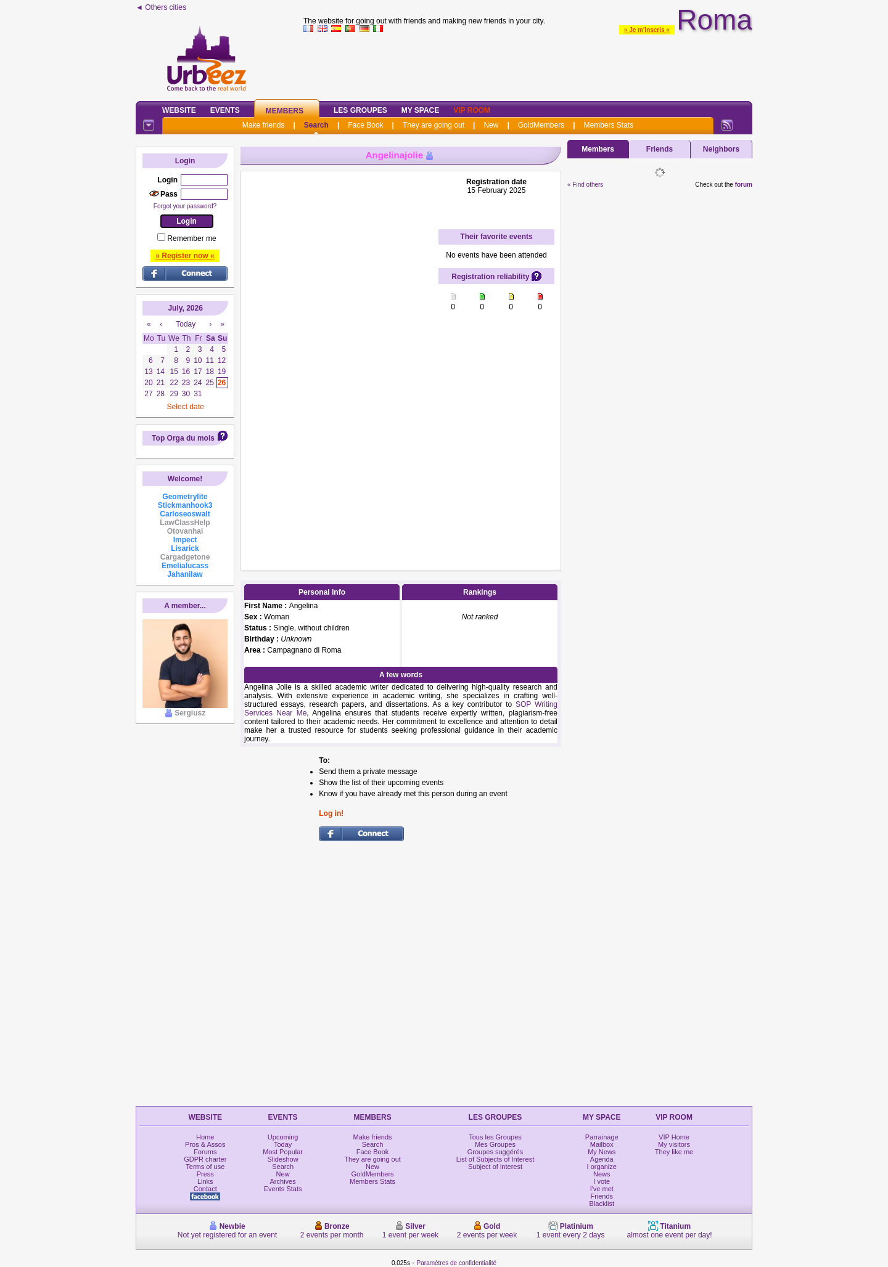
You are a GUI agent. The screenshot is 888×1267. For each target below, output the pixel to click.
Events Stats (283, 1188)
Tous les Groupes (495, 1137)
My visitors (674, 1144)
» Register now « (184, 255)
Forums (205, 1151)
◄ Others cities (161, 7)
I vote (601, 1181)
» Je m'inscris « (647, 29)
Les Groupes (360, 110)
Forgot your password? (185, 206)
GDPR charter (205, 1159)
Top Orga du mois (183, 438)
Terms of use (205, 1166)
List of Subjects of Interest (495, 1159)
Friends (659, 149)
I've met (602, 1188)
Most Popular (283, 1151)
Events (225, 110)
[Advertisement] (527, 64)
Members (284, 111)
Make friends (263, 125)
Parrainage (602, 1137)
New (490, 125)
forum (743, 184)
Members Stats (609, 125)
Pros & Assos (205, 1144)
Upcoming (283, 1137)
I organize (602, 1166)
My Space (420, 110)
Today (283, 1144)
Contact (205, 1188)
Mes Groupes (495, 1144)
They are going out (433, 125)
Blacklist (602, 1203)
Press (205, 1174)
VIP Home (674, 1137)
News (601, 1174)
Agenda (602, 1159)
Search (316, 125)
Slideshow (283, 1159)
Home (205, 1137)
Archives (283, 1181)
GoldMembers (541, 125)
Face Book (365, 125)
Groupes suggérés (495, 1151)
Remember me (191, 238)
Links (205, 1181)
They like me (674, 1151)
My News (601, 1151)
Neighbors (721, 149)
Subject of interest (495, 1166)
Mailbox (602, 1144)
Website (179, 110)
